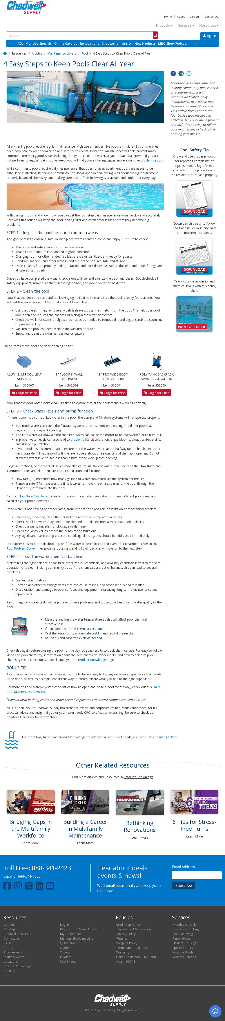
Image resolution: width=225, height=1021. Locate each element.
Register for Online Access (78, 929)
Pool (84, 53)
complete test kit (90, 633)
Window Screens (184, 957)
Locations (11, 961)
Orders (65, 952)
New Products (145, 43)
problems (147, 160)
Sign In (209, 35)
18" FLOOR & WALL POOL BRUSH (68, 367)
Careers (195, 16)
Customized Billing (185, 929)
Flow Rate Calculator (33, 496)
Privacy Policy (126, 934)
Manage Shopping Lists (76, 938)
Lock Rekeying (182, 934)
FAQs (7, 943)
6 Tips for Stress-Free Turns (194, 825)
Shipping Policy (126, 943)
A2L (20, 43)
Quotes (65, 948)
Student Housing (184, 943)
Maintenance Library (61, 53)
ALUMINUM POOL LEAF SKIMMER (24, 367)
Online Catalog (65, 43)
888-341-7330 (29, 876)
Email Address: (184, 866)
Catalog (9, 929)
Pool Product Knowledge (88, 660)
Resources (209, 25)
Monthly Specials (38, 43)
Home (168, 16)
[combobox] (82, 35)
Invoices (66, 957)
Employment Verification (133, 929)
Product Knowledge (18, 966)
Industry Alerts (14, 957)
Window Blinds (182, 952)
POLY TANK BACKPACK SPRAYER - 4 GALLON (157, 367)
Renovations (89, 43)
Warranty (122, 952)
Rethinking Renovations (140, 826)
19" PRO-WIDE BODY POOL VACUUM (112, 367)
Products (164, 25)
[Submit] (155, 35)
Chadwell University (117, 43)
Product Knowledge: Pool (159, 737)
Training (9, 971)
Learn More (30, 843)
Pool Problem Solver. (21, 548)
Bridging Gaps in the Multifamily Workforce (30, 828)
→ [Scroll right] (194, 43)
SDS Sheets (68, 961)
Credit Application (128, 924)
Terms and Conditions (132, 948)
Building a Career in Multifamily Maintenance (85, 828)
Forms (8, 948)
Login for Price (24, 393)
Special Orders (182, 948)
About (181, 16)
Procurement (13, 952)
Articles (37, 53)
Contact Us (211, 16)
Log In (64, 924)
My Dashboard (70, 934)
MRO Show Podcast (173, 43)
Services (186, 25)
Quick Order (68, 943)
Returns (121, 938)
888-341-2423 (51, 867)
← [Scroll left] (10, 43)
